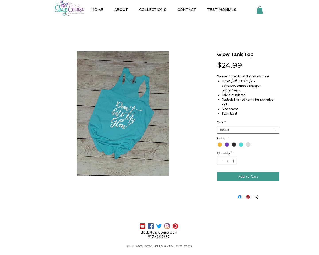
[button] (153, 10)
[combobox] (248, 130)
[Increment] (234, 161)
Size (221, 122)
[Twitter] (159, 226)
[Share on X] (256, 197)
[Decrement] (220, 161)
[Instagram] (167, 226)
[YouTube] (142, 226)
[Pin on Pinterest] (248, 197)
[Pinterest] (175, 226)
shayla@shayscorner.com (159, 232)
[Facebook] (151, 226)
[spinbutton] (227, 161)
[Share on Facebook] (239, 197)
